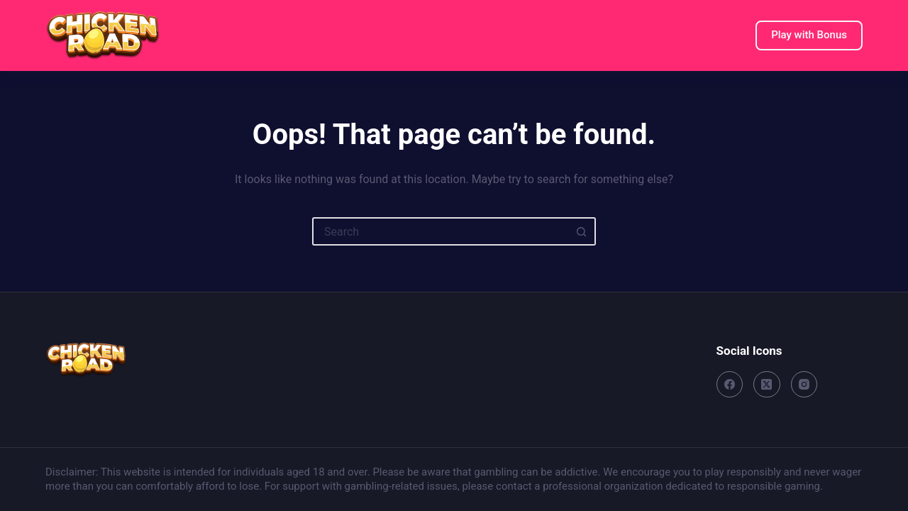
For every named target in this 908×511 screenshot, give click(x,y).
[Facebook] (729, 384)
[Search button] (582, 231)
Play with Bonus (809, 34)
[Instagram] (804, 384)
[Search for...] (440, 231)
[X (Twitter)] (766, 384)
